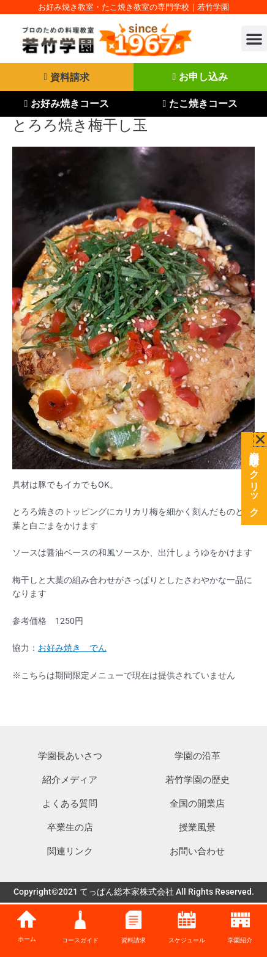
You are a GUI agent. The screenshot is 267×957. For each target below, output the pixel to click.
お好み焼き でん (72, 648)
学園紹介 (240, 940)
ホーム (27, 939)
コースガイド (80, 940)
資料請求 (133, 940)
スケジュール (186, 940)
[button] (254, 38)
